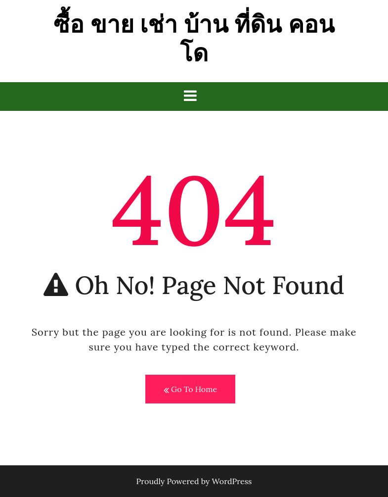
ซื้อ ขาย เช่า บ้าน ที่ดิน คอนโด (194, 38)
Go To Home (190, 389)
